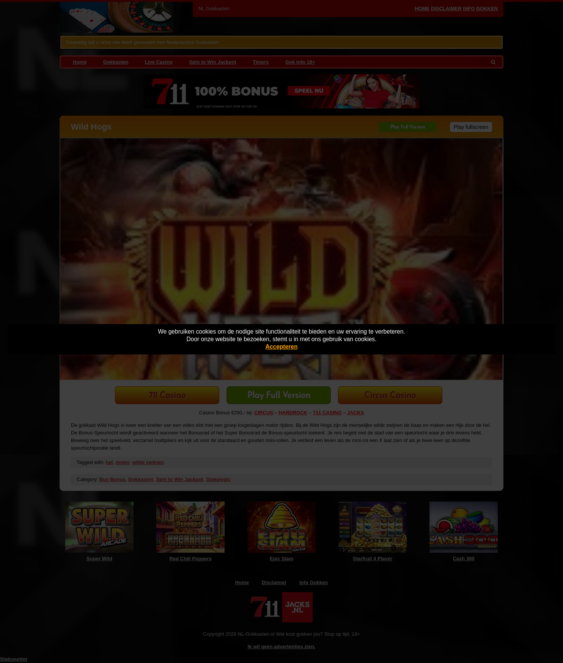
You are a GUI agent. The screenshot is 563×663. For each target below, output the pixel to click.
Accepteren (282, 346)
